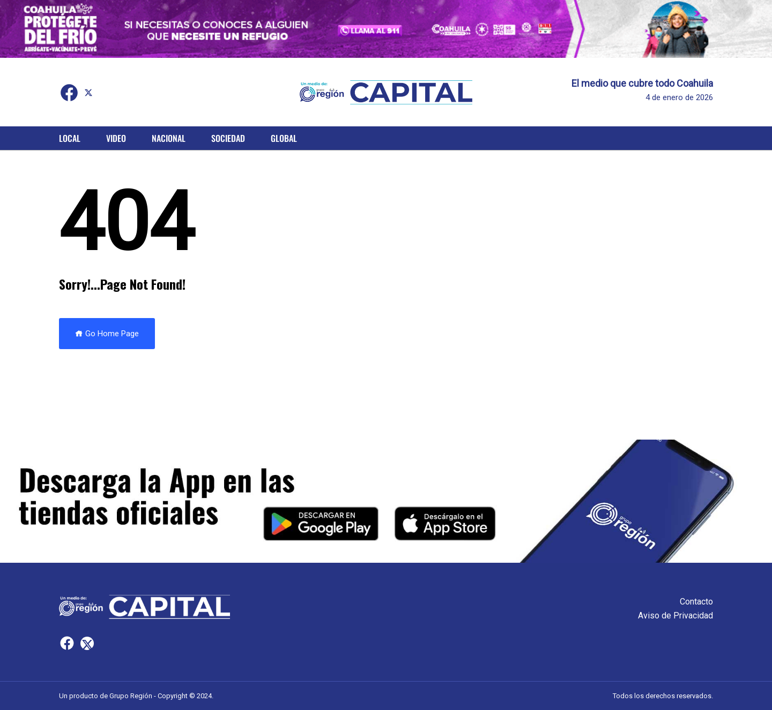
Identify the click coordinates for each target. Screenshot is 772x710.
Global (284, 138)
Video (116, 138)
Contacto (696, 601)
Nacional (168, 138)
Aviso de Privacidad (675, 615)
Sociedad (228, 138)
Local (69, 138)
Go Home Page (107, 333)
